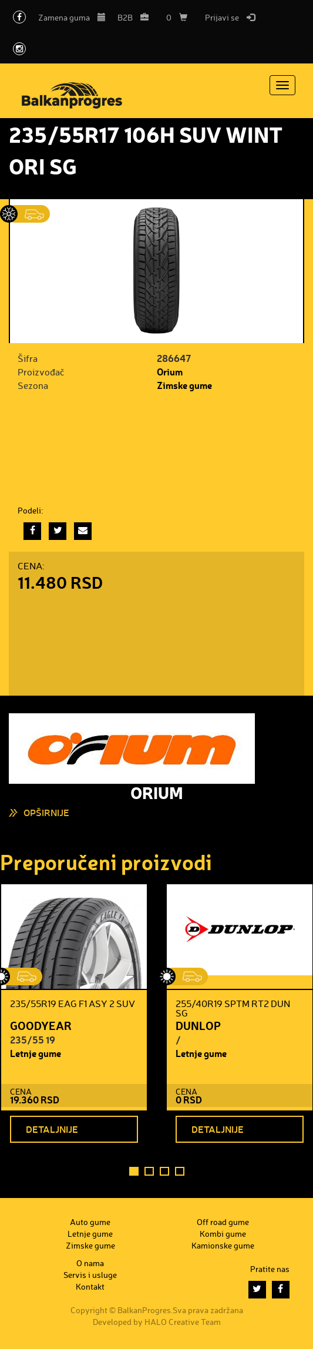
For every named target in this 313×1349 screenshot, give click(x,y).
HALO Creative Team (182, 1322)
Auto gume (90, 1222)
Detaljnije (52, 1129)
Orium (170, 371)
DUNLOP (198, 1025)
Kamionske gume (222, 1245)
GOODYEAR (41, 1025)
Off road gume (223, 1222)
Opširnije (46, 812)
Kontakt (90, 1286)
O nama (90, 1263)
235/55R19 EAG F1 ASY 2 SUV (72, 1003)
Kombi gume (223, 1234)
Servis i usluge (90, 1275)
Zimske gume (184, 385)
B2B (133, 17)
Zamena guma (72, 17)
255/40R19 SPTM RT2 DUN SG (233, 1008)
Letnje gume (35, 1053)
